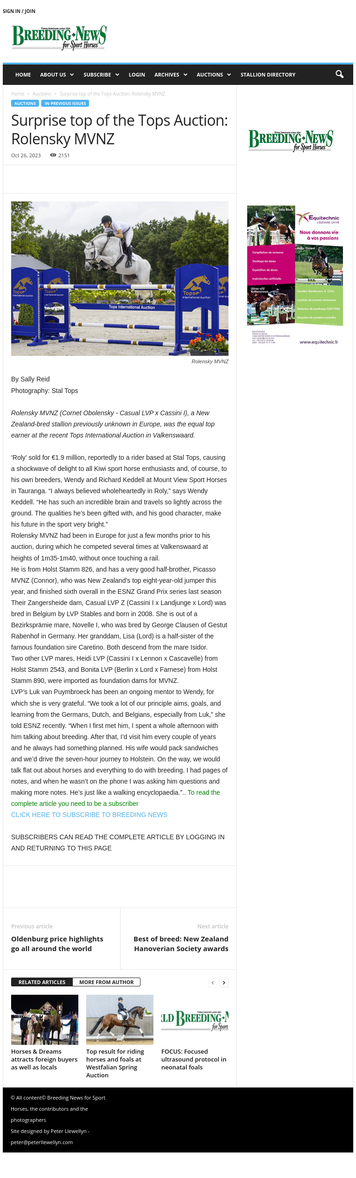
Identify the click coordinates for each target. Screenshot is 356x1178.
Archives (170, 74)
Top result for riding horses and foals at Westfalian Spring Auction (115, 1063)
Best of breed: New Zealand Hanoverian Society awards (181, 943)
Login (137, 74)
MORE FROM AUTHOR (106, 981)
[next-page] (224, 982)
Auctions (214, 74)
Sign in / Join (19, 11)
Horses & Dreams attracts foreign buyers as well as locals (44, 1059)
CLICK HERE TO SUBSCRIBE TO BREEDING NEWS (89, 814)
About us (57, 74)
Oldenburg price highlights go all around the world (57, 943)
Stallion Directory (268, 74)
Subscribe (101, 74)
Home (23, 74)
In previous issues (65, 103)
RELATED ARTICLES (42, 981)
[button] (339, 74)
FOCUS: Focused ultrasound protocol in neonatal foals (193, 1059)
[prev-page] (212, 982)
